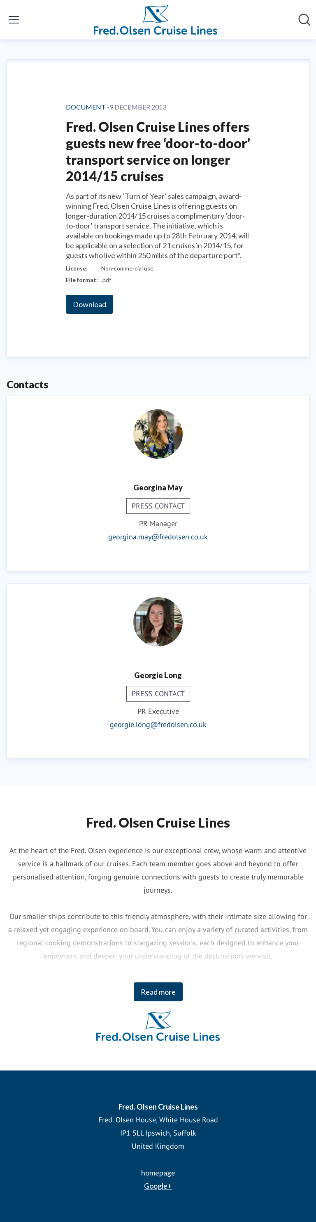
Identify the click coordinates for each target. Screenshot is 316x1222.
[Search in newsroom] (304, 19)
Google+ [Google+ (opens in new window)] (158, 1185)
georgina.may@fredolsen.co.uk (158, 536)
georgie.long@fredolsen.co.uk (158, 724)
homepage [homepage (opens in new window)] (158, 1172)
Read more (158, 991)
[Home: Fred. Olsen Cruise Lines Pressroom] (155, 20)
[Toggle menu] (14, 20)
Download (89, 304)
